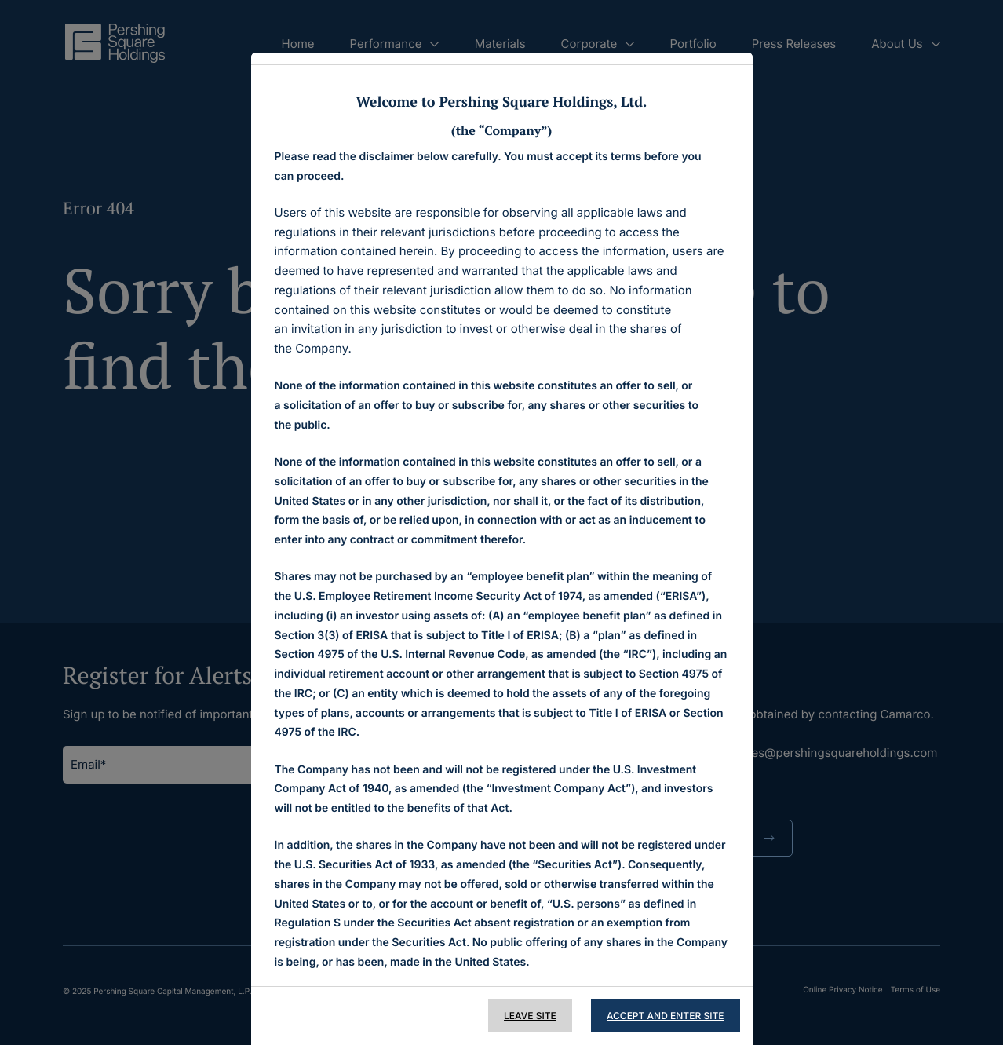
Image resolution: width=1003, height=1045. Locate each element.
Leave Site (530, 1015)
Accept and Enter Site (665, 1015)
